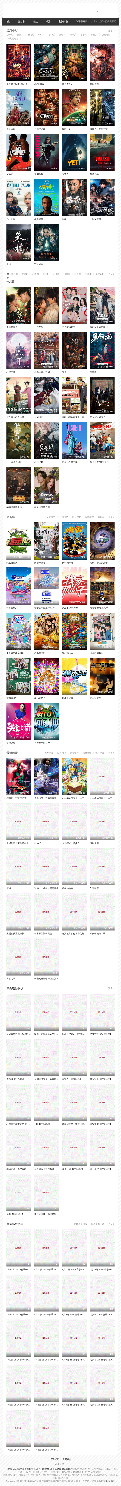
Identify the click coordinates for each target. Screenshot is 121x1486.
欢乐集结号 (39, 698)
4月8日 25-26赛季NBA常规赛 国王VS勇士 (27, 1449)
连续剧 (21, 21)
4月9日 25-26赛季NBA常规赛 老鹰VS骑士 (54, 1359)
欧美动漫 (74, 753)
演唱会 (101, 517)
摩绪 (8, 888)
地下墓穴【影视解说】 (101, 1169)
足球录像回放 (80, 1224)
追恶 (64, 219)
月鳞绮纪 (38, 417)
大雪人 (65, 174)
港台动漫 (87, 753)
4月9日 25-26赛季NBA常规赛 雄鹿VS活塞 (82, 1359)
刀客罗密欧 (39, 129)
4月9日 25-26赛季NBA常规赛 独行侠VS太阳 (28, 1359)
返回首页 (54, 1459)
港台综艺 (76, 517)
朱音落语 (94, 888)
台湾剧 (35, 274)
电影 (8, 21)
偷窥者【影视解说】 (16, 1079)
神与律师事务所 (14, 507)
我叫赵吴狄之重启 (99, 327)
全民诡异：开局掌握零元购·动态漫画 (52, 798)
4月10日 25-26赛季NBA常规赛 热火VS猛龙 (27, 1314)
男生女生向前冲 (42, 743)
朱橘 (8, 264)
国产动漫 (48, 753)
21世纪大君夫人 (98, 417)
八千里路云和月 (14, 462)
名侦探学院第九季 (99, 562)
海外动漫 (99, 753)
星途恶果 (38, 219)
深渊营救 (38, 174)
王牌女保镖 (95, 219)
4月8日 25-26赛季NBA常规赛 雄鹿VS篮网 (54, 1404)
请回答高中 (11, 698)
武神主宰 (94, 843)
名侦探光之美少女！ (72, 843)
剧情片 (62, 34)
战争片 (73, 34)
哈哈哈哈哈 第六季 (99, 607)
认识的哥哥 (67, 562)
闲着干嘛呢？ (41, 562)
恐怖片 (52, 34)
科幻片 (41, 34)
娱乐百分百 (67, 698)
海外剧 (77, 274)
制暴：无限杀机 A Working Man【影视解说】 (56, 1034)
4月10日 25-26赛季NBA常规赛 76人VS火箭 (55, 1269)
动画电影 (105, 34)
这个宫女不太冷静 (15, 417)
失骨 (64, 372)
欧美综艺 (89, 517)
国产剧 (14, 274)
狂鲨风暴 (94, 174)
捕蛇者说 (94, 84)
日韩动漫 (61, 753)
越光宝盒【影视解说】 (101, 1079)
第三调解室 (95, 698)
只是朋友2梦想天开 (99, 462)
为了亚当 (10, 219)
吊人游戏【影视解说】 (45, 1169)
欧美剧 (46, 274)
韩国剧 (56, 274)
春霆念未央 (11, 327)
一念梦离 (38, 327)
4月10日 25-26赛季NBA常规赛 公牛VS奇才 (27, 1269)
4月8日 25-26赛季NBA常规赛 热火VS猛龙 (54, 1449)
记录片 (83, 34)
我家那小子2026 (70, 607)
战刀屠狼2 (39, 84)
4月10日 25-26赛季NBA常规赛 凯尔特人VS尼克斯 (86, 1269)
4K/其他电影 (12, 38)
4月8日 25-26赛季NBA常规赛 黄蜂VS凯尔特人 (85, 1404)
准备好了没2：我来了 (17, 84)
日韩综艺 (63, 517)
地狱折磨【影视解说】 (101, 1124)
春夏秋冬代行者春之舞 (73, 933)
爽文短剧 (99, 274)
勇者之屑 (10, 978)
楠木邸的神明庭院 (43, 933)
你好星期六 (11, 607)
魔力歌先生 (67, 652)
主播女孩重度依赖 (15, 933)
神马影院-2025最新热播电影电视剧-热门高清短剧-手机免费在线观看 (36, 1468)
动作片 (9, 34)
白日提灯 (38, 462)
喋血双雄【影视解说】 (73, 1169)
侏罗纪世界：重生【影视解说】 (77, 1124)
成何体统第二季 (97, 933)
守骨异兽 (38, 264)
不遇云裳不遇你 (42, 372)
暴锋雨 (93, 372)
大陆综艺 (51, 517)
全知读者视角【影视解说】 (47, 1079)
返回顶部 (67, 1459)
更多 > (111, 30)
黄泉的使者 (67, 888)
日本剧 (67, 274)
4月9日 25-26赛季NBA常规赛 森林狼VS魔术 (83, 1314)
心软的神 (10, 372)
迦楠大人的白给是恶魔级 (46, 888)
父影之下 (10, 174)
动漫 (48, 21)
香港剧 (25, 274)
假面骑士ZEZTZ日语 (16, 798)
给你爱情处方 (68, 327)
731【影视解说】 (42, 1124)
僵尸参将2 (67, 84)
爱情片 (31, 34)
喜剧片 (20, 34)
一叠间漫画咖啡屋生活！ (46, 978)
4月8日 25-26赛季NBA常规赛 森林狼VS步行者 (29, 1404)
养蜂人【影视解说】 (72, 1079)
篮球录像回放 (97, 1224)
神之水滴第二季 (42, 507)
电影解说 (63, 21)
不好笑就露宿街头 (15, 652)
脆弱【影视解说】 (15, 1214)
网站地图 (110, 1481)
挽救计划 (66, 129)
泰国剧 (88, 274)
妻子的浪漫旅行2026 (44, 607)
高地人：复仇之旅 (99, 129)
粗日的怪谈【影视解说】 (46, 1214)
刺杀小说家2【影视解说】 (75, 1034)
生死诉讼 (10, 129)
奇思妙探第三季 (70, 462)
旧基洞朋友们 (96, 652)
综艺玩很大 (11, 562)
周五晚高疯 (39, 652)
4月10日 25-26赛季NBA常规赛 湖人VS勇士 (55, 1314)
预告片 (94, 34)
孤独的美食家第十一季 (73, 417)
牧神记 (37, 843)
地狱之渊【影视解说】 (17, 1169)
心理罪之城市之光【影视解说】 (21, 1124)
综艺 (35, 21)
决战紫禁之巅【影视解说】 (19, 1034)
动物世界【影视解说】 (101, 1034)
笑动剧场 (10, 743)
